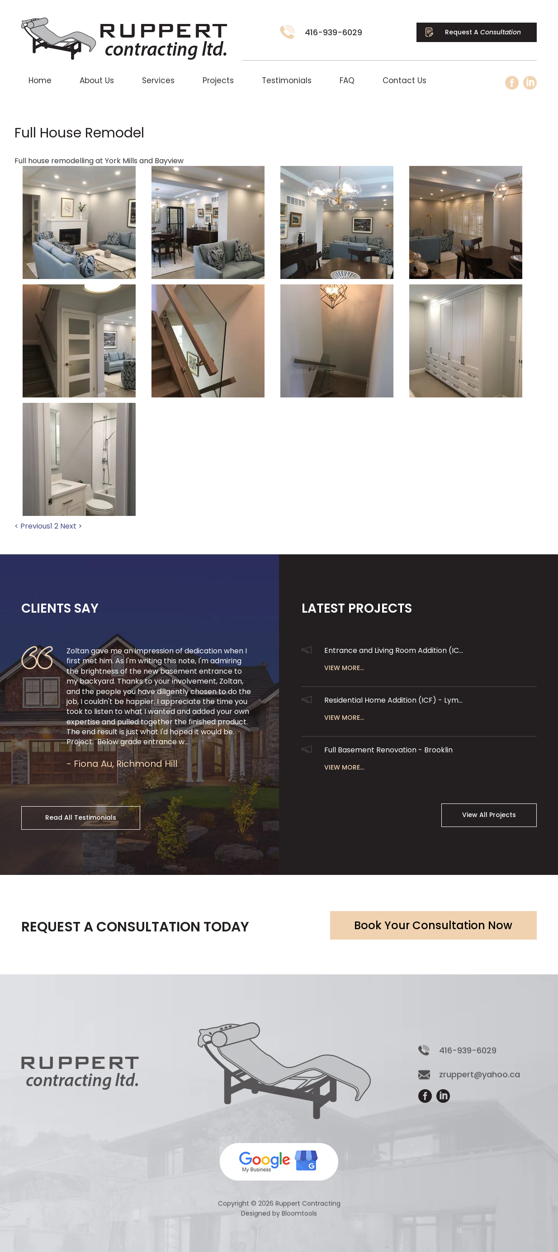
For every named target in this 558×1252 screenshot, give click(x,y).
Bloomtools (299, 1219)
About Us (97, 80)
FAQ (347, 80)
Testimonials (287, 80)
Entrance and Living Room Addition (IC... (393, 650)
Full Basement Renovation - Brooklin (388, 750)
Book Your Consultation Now (433, 925)
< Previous (32, 526)
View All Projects (489, 814)
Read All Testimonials (80, 817)
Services (158, 80)
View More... (344, 667)
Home (40, 80)
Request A (483, 32)
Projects (218, 80)
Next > (71, 526)
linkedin (530, 83)
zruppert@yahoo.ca (479, 1080)
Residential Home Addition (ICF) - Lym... (393, 700)
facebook (512, 83)
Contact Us (404, 80)
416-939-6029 (334, 32)
